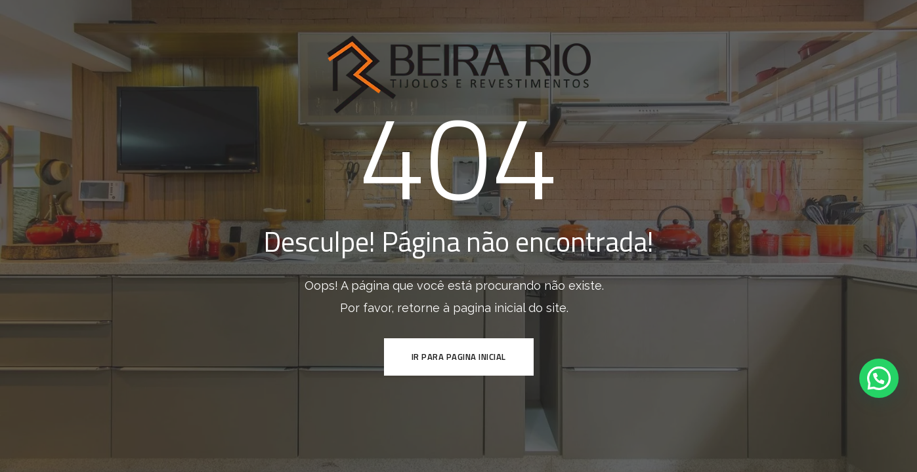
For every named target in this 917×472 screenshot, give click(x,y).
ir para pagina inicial (459, 356)
